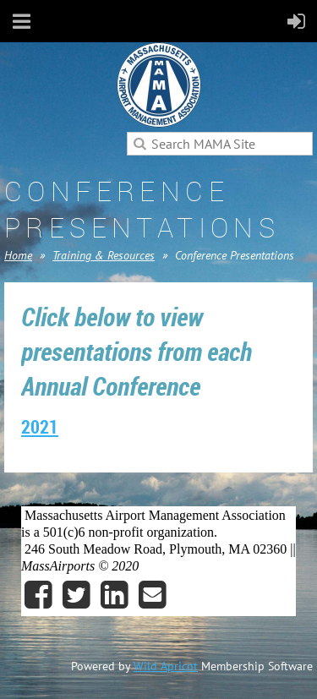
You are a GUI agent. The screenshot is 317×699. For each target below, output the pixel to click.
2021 (39, 426)
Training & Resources (103, 255)
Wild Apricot (166, 666)
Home (18, 255)
